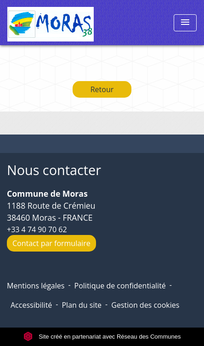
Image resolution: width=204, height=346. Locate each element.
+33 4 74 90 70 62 (37, 229)
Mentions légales (35, 286)
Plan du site (82, 305)
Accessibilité (31, 305)
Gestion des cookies (145, 305)
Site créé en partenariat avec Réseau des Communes (102, 336)
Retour (102, 89)
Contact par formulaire (51, 243)
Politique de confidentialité (120, 286)
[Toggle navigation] (185, 22)
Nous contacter (54, 170)
